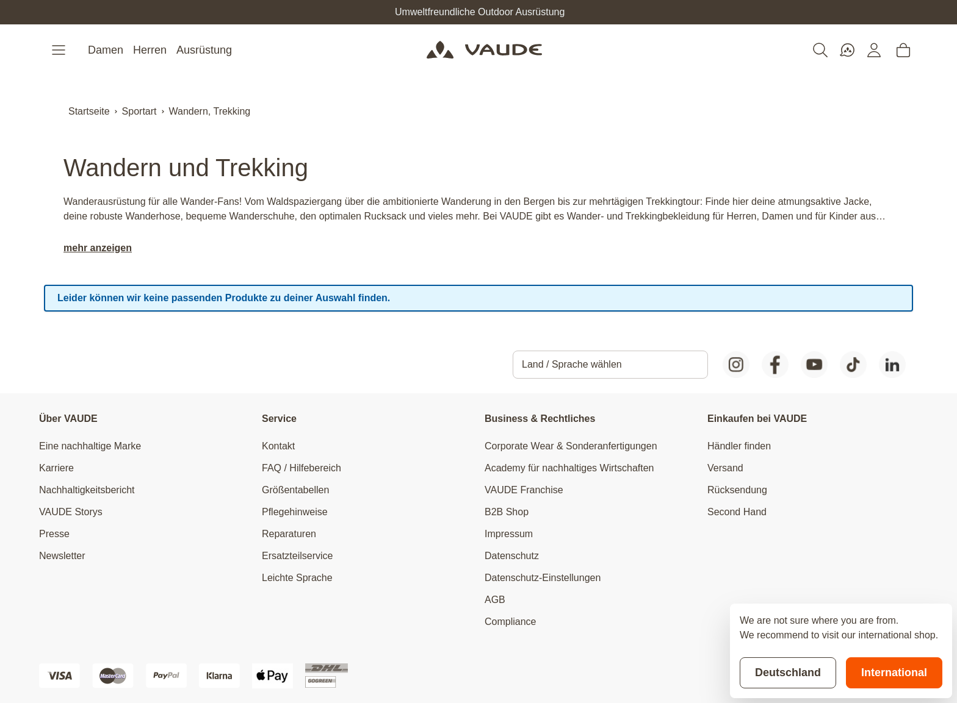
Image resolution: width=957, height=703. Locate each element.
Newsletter (62, 556)
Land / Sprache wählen (572, 364)
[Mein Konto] (874, 50)
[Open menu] (59, 50)
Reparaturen (289, 534)
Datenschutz (512, 556)
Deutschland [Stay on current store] (788, 672)
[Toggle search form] (820, 50)
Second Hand (737, 512)
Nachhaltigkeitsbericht (87, 490)
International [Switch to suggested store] (894, 672)
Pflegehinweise (295, 512)
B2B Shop (507, 512)
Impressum (509, 534)
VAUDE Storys (71, 512)
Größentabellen (295, 490)
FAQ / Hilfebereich (301, 468)
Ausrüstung (204, 50)
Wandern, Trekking (210, 111)
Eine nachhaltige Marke (90, 446)
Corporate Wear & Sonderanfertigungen (571, 446)
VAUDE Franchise (524, 490)
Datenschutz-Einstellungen (543, 578)
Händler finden (739, 446)
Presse (54, 534)
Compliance (510, 621)
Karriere (56, 468)
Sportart (139, 111)
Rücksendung (737, 490)
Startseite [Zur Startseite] (89, 111)
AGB (495, 599)
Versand (725, 468)
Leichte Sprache (297, 578)
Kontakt (278, 446)
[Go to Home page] (484, 50)
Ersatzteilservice (297, 556)
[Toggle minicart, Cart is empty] (903, 50)
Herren (150, 50)
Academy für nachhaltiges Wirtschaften (569, 468)
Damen (105, 50)
